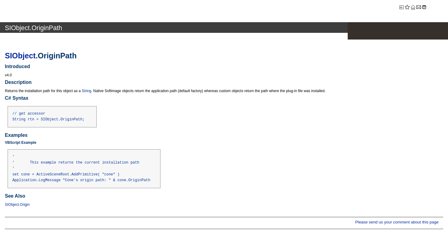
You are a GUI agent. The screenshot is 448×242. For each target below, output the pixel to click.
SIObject (20, 55)
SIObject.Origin (17, 204)
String (86, 91)
